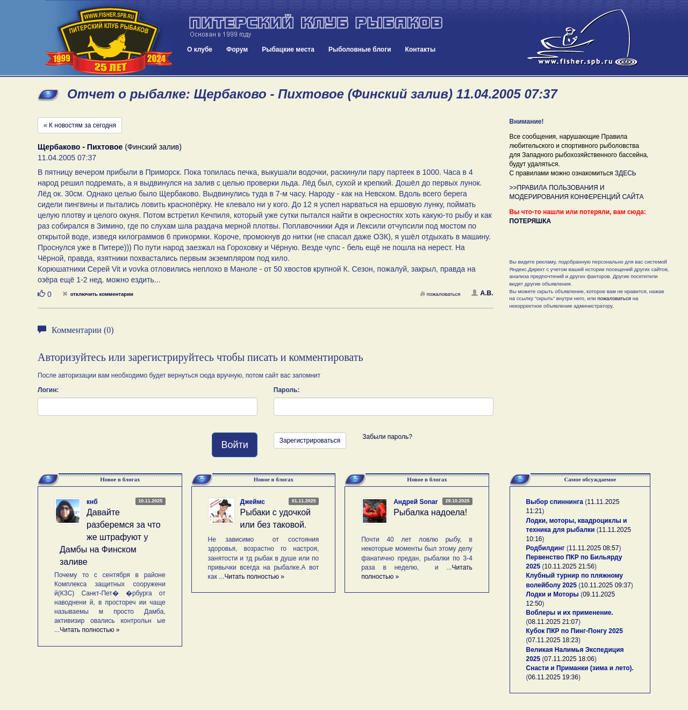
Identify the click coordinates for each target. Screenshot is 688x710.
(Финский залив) (110, 147)
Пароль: (287, 390)
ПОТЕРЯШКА (530, 221)
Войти (234, 444)
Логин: (48, 390)
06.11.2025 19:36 (553, 677)
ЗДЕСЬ (625, 173)
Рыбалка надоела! (430, 512)
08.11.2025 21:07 (553, 622)
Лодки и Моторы (552, 594)
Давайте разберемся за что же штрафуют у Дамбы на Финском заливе (110, 537)
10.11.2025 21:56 (569, 566)
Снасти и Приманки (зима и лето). (580, 668)
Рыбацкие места (288, 49)
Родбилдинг (545, 548)
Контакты (420, 49)
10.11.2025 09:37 (605, 585)
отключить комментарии (97, 294)
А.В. (482, 293)
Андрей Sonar (415, 502)
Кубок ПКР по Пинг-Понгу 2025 (574, 631)
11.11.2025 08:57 (594, 548)
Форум (237, 49)
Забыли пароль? (387, 437)
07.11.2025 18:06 (569, 659)
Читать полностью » (90, 630)
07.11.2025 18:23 (553, 640)
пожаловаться (440, 294)
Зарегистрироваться (310, 440)
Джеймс (252, 502)
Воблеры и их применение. (569, 612)
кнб (92, 502)
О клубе (199, 49)
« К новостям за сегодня (80, 125)
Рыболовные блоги (359, 49)
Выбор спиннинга (554, 502)
